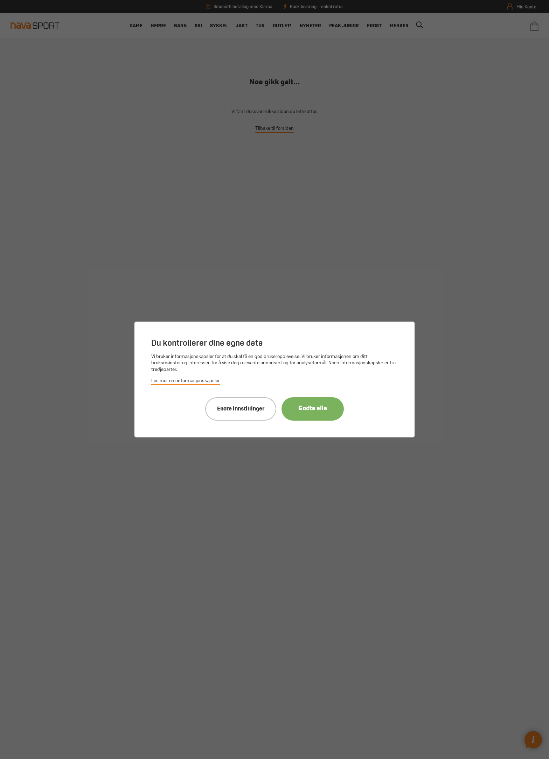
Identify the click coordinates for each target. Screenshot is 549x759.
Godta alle (312, 409)
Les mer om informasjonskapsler (185, 381)
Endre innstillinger (240, 409)
